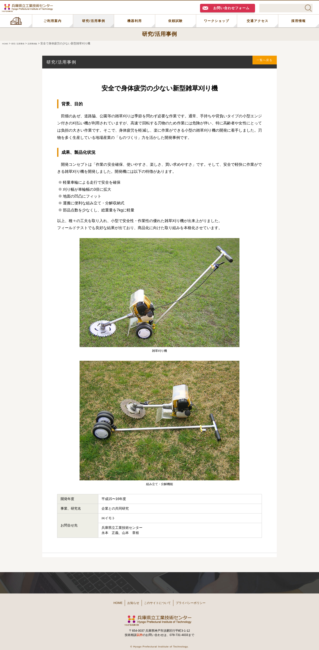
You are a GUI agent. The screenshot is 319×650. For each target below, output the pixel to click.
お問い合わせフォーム (231, 8)
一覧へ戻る (262, 62)
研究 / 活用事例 (23, 43)
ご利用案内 (53, 21)
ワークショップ (216, 21)
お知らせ (128, 601)
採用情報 (298, 21)
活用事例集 (43, 43)
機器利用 (134, 21)
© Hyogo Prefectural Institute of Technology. (159, 643)
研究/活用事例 (93, 21)
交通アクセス (257, 21)
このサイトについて (159, 601)
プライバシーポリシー (200, 601)
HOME (16, 21)
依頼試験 (175, 21)
